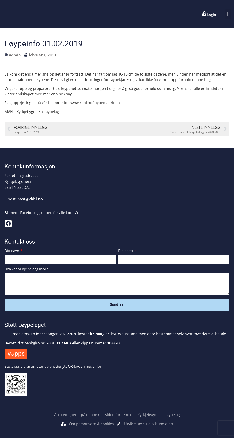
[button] (228, 14)
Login (211, 14)
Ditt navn (12, 251)
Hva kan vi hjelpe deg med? (26, 269)
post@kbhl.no (30, 199)
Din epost (126, 251)
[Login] (204, 13)
